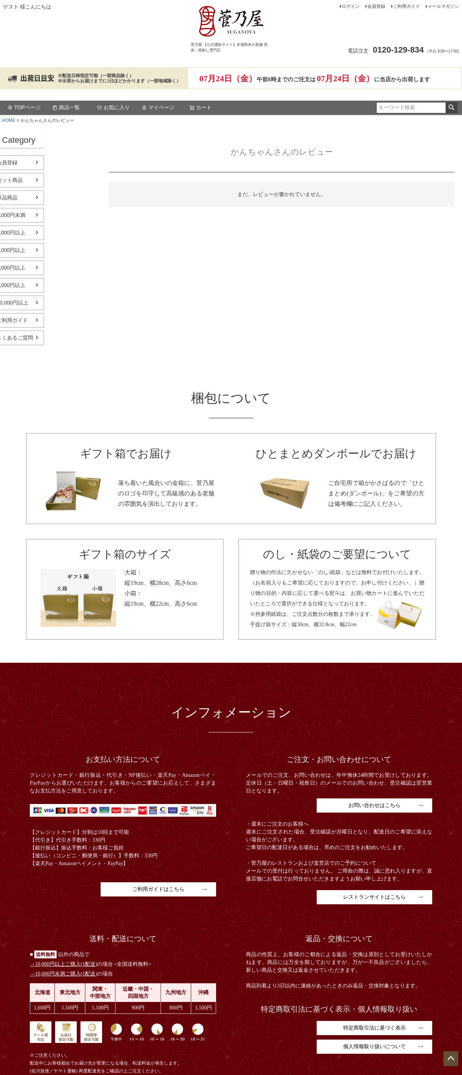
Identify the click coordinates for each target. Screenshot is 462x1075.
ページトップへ (450, 1058)
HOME (8, 120)
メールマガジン (443, 6)
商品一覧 (66, 107)
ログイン (351, 6)
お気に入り (113, 107)
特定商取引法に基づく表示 (374, 1028)
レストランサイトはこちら (374, 897)
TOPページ (24, 107)
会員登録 (376, 6)
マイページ (158, 107)
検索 (451, 108)
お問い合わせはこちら (374, 805)
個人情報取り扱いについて (374, 1046)
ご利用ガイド (406, 6)
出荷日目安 (37, 78)
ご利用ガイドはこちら (158, 889)
